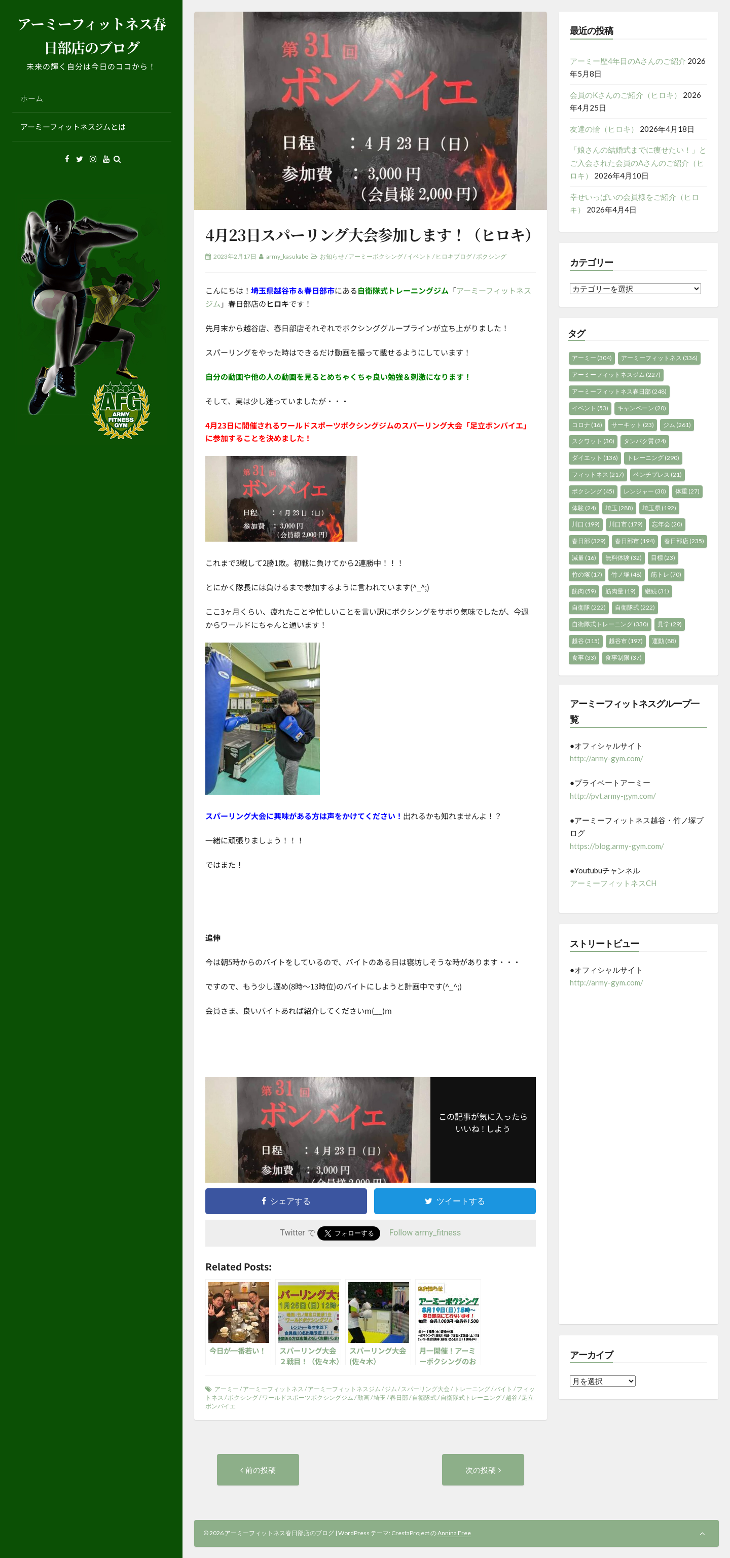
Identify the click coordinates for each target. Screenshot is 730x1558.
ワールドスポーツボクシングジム (307, 1397)
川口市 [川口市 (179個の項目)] (626, 524)
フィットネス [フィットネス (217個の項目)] (598, 474)
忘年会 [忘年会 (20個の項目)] (667, 524)
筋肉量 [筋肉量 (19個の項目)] (620, 591)
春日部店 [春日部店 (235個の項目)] (684, 541)
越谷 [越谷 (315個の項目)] (586, 641)
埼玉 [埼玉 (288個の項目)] (619, 508)
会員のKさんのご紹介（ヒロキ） (625, 94)
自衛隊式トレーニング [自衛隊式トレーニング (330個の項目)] (610, 624)
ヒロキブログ (453, 256)
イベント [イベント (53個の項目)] (590, 408)
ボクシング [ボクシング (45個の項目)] (593, 491)
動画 (363, 1397)
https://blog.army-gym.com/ (617, 846)
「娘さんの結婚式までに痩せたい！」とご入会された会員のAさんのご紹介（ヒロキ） (638, 162)
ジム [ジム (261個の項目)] (677, 425)
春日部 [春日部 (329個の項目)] (589, 541)
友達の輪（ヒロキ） (604, 128)
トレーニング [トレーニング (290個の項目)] (653, 458)
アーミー (226, 1389)
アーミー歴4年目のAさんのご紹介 (628, 60)
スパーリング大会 (425, 1389)
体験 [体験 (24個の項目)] (584, 508)
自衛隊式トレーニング (471, 1397)
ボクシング (491, 256)
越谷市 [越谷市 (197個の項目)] (626, 641)
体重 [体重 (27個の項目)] (687, 491)
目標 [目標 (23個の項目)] (663, 557)
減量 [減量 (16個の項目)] (584, 557)
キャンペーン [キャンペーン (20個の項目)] (641, 408)
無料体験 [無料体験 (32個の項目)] (623, 557)
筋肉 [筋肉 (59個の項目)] (584, 591)
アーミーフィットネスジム (344, 1389)
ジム (391, 1389)
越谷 (511, 1397)
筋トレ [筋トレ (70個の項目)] (666, 574)
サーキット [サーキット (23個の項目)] (632, 425)
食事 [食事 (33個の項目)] (584, 657)
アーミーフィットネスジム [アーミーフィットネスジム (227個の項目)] (616, 374)
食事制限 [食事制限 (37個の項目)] (623, 657)
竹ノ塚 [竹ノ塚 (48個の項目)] (626, 574)
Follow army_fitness (425, 1232)
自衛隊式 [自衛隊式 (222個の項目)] (635, 607)
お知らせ (332, 256)
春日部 (399, 1397)
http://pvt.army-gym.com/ (613, 795)
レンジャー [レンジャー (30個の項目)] (645, 491)
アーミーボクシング (375, 256)
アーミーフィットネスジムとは (73, 126)
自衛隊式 (424, 1397)
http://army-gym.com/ (606, 758)
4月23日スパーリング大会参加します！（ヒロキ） (372, 234)
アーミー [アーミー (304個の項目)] (592, 358)
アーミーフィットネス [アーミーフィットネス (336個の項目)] (659, 358)
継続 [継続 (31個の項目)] (657, 591)
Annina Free (454, 1533)
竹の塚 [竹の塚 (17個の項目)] (587, 574)
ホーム (31, 98)
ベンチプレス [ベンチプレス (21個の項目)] (657, 474)
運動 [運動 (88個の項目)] (664, 641)
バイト (503, 1389)
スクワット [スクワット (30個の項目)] (593, 441)
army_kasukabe (287, 256)
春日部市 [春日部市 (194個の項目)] (635, 541)
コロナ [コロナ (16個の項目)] (587, 425)
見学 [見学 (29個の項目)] (670, 624)
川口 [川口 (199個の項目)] (586, 524)
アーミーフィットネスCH (613, 883)
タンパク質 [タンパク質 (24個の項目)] (645, 441)
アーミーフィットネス (273, 1389)
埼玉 (380, 1397)
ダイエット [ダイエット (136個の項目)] (595, 458)
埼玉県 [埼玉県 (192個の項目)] (659, 508)
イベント (419, 256)
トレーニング (472, 1389)
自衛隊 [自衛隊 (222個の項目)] (589, 607)
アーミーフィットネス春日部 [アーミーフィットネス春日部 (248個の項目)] (619, 391)
